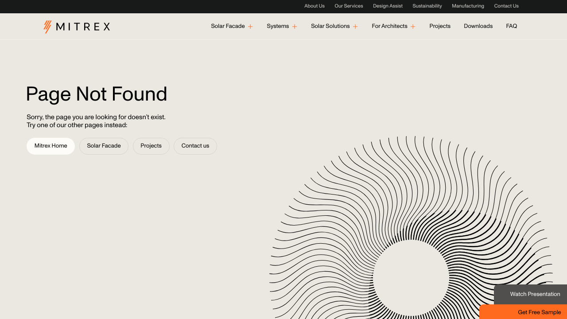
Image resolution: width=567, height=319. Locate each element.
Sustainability (427, 6)
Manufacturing (468, 6)
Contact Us (506, 6)
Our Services (349, 6)
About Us (314, 6)
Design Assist (388, 6)
